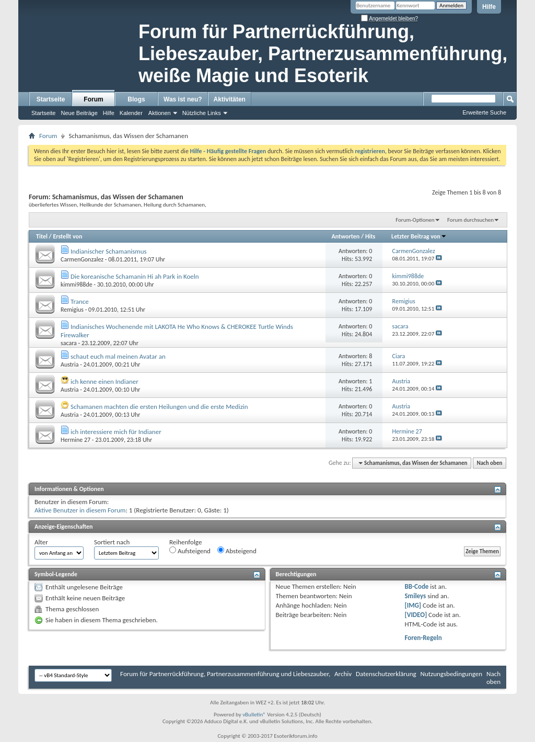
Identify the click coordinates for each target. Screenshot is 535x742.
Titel (42, 236)
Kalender (131, 113)
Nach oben (489, 463)
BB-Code (416, 586)
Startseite (51, 99)
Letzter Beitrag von (419, 236)
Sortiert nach (112, 542)
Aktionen (159, 113)
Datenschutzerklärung (386, 674)
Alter (41, 542)
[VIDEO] (415, 615)
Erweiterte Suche (484, 112)
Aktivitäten (230, 99)
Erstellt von (67, 236)
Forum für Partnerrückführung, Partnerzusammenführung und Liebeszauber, (225, 674)
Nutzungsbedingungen (452, 674)
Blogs (136, 99)
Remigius (72, 309)
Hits (370, 236)
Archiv (343, 674)
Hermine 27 (75, 439)
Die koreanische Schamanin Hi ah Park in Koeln (135, 276)
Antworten (345, 236)
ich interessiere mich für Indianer (116, 432)
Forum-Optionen (415, 219)
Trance (80, 301)
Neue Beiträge (79, 113)
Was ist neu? (183, 99)
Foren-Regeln (422, 638)
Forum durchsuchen (470, 219)
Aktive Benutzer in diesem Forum (79, 510)
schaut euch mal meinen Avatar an (118, 356)
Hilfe (489, 6)
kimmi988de (76, 284)
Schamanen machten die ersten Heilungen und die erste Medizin (159, 406)
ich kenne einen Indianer (104, 381)
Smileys (415, 596)
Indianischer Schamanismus (109, 251)
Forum (93, 99)
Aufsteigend (190, 550)
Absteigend (237, 550)
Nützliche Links (201, 113)
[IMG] (412, 605)
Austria (70, 364)
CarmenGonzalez (82, 259)
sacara (69, 343)
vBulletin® (254, 714)
